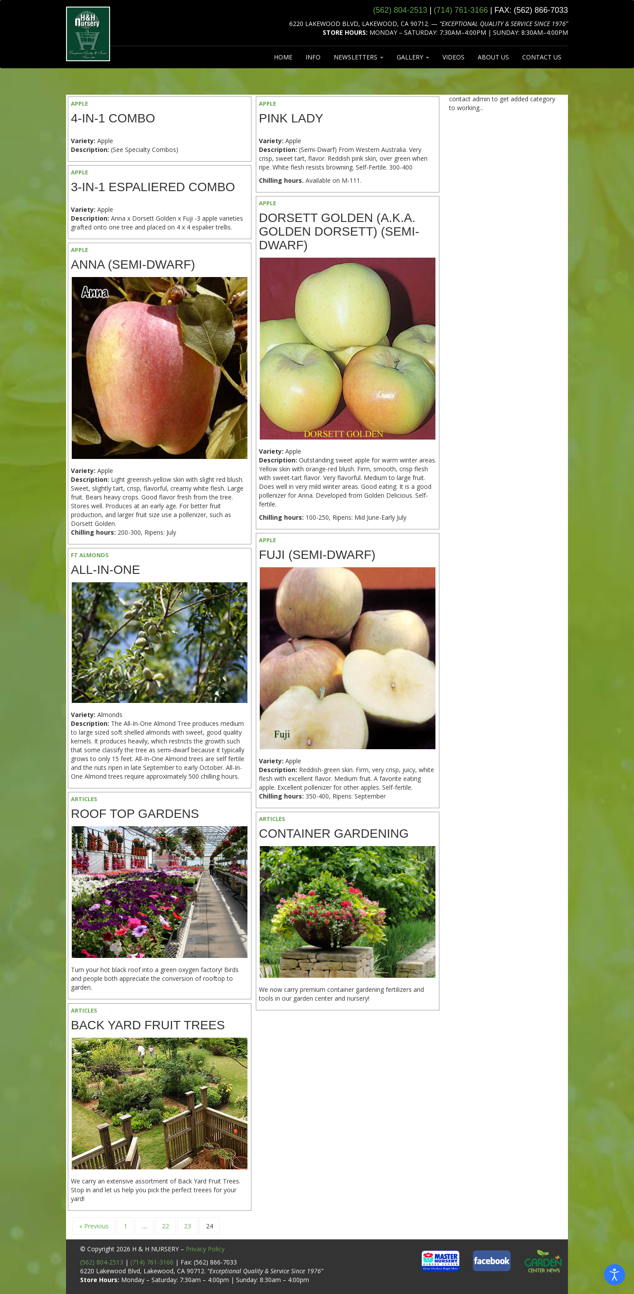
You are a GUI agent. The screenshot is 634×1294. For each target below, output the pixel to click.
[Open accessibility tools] (614, 1274)
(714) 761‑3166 (461, 10)
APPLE (79, 103)
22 (165, 1226)
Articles (84, 799)
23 (187, 1226)
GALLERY (413, 57)
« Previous (94, 1226)
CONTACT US (541, 57)
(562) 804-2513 (101, 1262)
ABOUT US (493, 57)
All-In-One (105, 570)
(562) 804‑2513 (400, 10)
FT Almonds (90, 555)
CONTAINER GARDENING (334, 833)
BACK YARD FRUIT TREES (148, 1025)
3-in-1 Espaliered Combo (153, 187)
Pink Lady (291, 118)
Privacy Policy (205, 1249)
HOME (283, 57)
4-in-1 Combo (113, 118)
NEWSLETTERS (358, 57)
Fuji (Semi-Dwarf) (317, 555)
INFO (313, 57)
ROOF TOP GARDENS (135, 814)
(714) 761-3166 (151, 1262)
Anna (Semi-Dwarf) (133, 264)
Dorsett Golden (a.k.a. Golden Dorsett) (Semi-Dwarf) (339, 231)
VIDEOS (453, 57)
